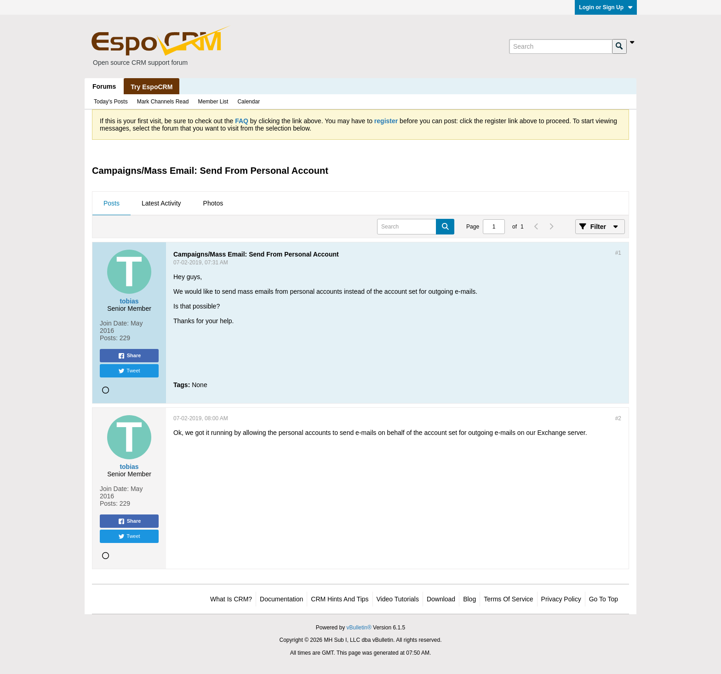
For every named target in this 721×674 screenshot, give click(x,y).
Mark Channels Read (163, 101)
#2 (618, 418)
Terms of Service (508, 599)
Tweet (129, 371)
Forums (104, 86)
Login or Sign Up (606, 7)
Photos (213, 203)
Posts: (109, 338)
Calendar (248, 101)
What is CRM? (231, 599)
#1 (618, 253)
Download (441, 599)
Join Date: (114, 323)
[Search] (560, 46)
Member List (213, 101)
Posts (111, 203)
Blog (469, 599)
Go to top (603, 599)
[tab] (111, 204)
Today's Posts (111, 101)
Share (129, 356)
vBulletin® (359, 627)
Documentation (281, 599)
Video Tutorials (398, 599)
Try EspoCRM (151, 87)
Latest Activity (161, 203)
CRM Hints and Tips (339, 599)
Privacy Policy (561, 599)
